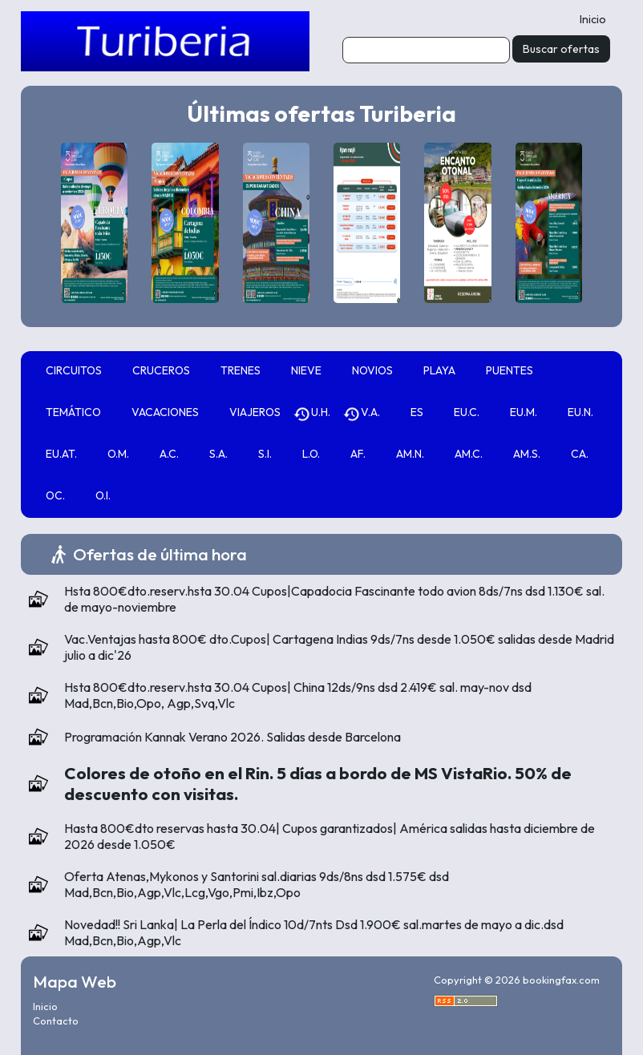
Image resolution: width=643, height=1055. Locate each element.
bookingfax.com (561, 979)
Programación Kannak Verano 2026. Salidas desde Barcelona (232, 737)
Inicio (593, 19)
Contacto (56, 1020)
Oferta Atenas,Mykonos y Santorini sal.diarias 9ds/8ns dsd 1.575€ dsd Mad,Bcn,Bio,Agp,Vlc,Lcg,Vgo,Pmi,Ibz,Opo (256, 884)
